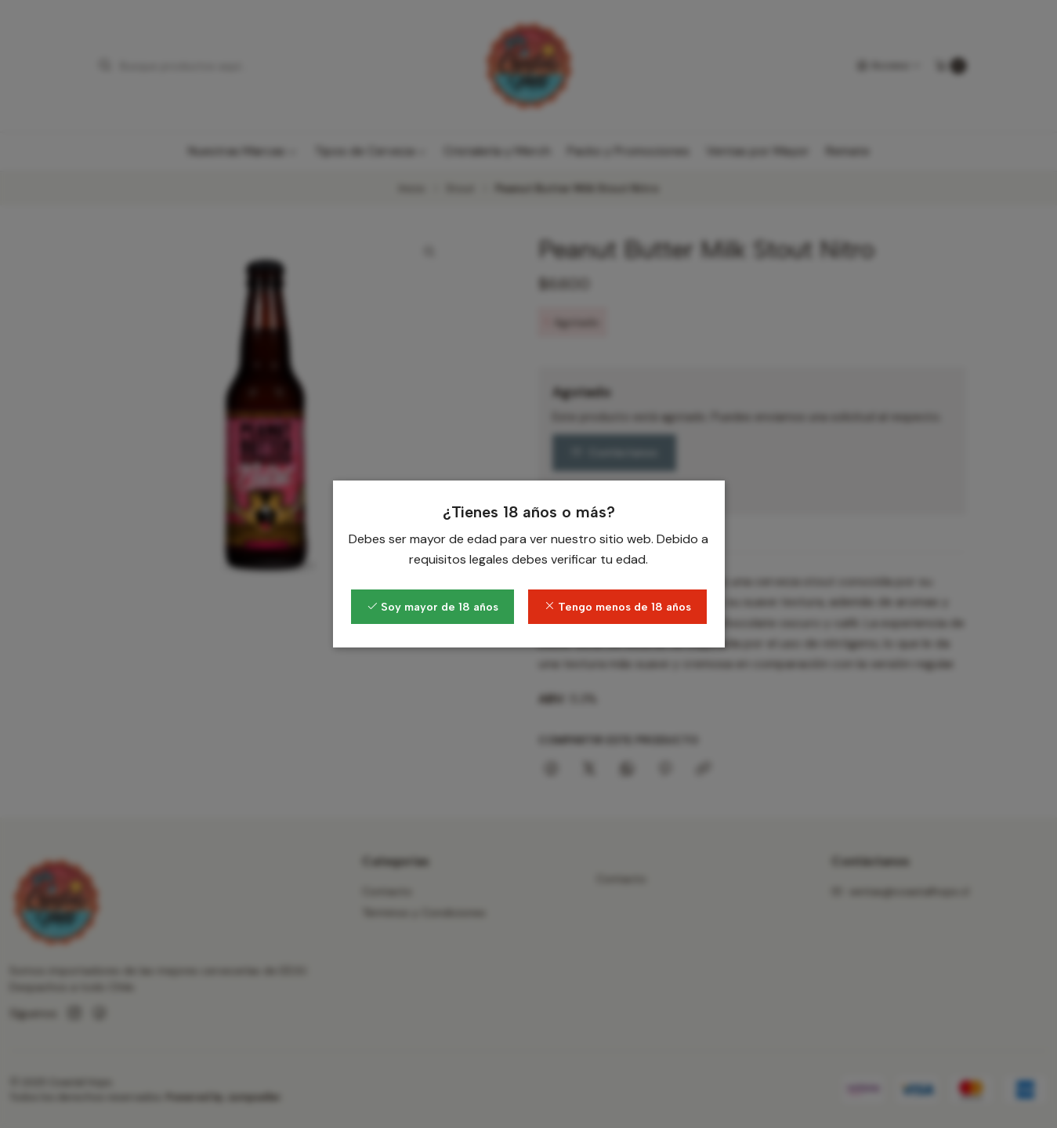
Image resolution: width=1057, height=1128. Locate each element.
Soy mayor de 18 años (432, 607)
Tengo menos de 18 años (617, 607)
